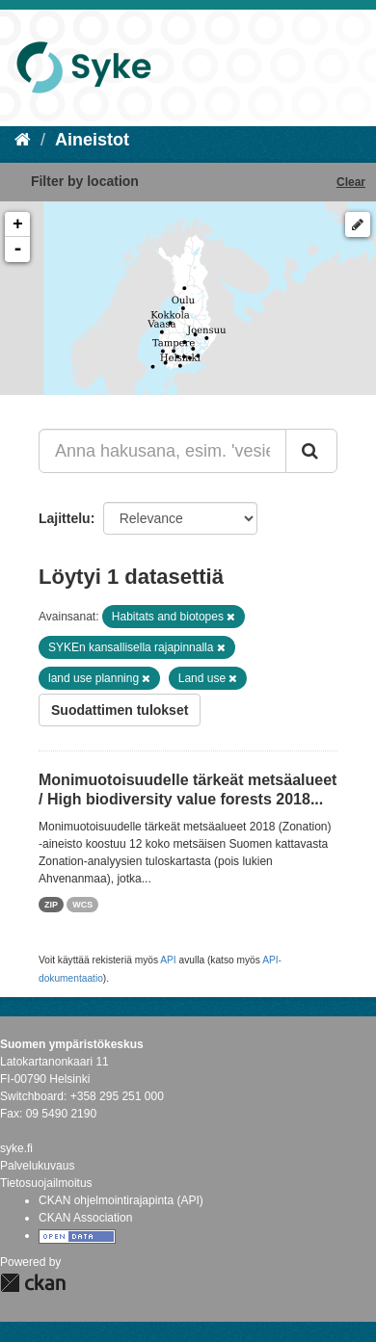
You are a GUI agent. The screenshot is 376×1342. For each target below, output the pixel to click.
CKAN (33, 1283)
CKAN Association (85, 1217)
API (167, 960)
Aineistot (92, 139)
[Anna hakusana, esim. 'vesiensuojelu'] (162, 451)
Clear (350, 182)
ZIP (51, 904)
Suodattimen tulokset (119, 710)
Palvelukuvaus (37, 1165)
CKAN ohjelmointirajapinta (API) (121, 1200)
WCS (82, 904)
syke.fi (16, 1148)
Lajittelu (65, 518)
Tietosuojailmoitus (46, 1183)
